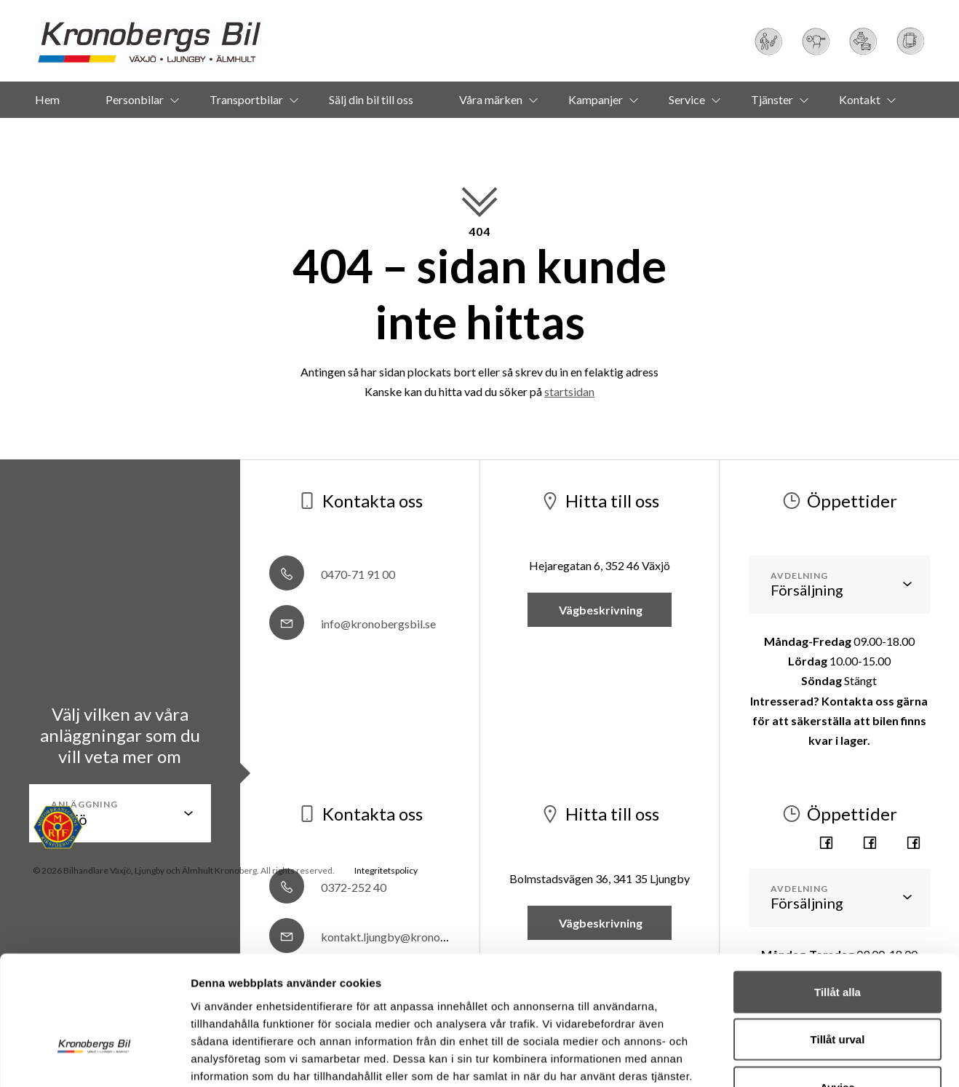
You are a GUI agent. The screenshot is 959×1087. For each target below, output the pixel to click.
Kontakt (859, 99)
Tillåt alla (837, 846)
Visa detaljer (790, 1009)
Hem (47, 99)
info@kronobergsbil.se (352, 624)
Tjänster (772, 99)
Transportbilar (246, 99)
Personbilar (135, 99)
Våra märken (490, 99)
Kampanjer (595, 99)
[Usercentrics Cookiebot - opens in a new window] (94, 1009)
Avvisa (837, 942)
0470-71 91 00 (332, 574)
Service (687, 99)
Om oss (458, 136)
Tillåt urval (838, 894)
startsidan (569, 391)
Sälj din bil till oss (371, 99)
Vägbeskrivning (599, 610)
